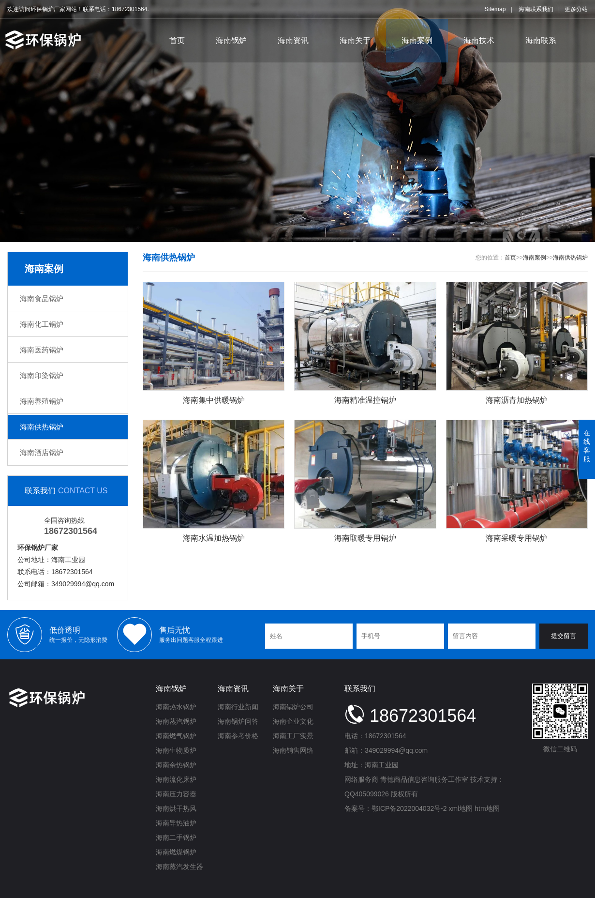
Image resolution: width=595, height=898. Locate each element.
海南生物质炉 (176, 750)
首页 (177, 40)
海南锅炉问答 (238, 721)
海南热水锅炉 (176, 707)
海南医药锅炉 (41, 350)
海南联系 (540, 40)
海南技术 (478, 40)
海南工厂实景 (293, 736)
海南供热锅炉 (41, 427)
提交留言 (563, 635)
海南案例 (417, 40)
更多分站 (576, 9)
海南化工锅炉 (41, 324)
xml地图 (461, 808)
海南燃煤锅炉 (176, 852)
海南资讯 (293, 40)
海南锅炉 (231, 40)
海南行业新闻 (238, 707)
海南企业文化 (293, 721)
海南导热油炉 (176, 823)
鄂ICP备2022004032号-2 (409, 808)
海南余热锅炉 (176, 765)
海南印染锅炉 (41, 375)
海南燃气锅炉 (176, 736)
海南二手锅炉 (176, 837)
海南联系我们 (536, 9)
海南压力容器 (176, 794)
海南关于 (355, 40)
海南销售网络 (293, 750)
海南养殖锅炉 (41, 401)
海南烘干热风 (176, 808)
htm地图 (487, 808)
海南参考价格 (238, 736)
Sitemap (495, 9)
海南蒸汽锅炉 (176, 721)
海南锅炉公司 (293, 707)
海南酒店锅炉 (41, 452)
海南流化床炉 (176, 779)
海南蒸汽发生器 (179, 866)
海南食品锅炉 (41, 298)
